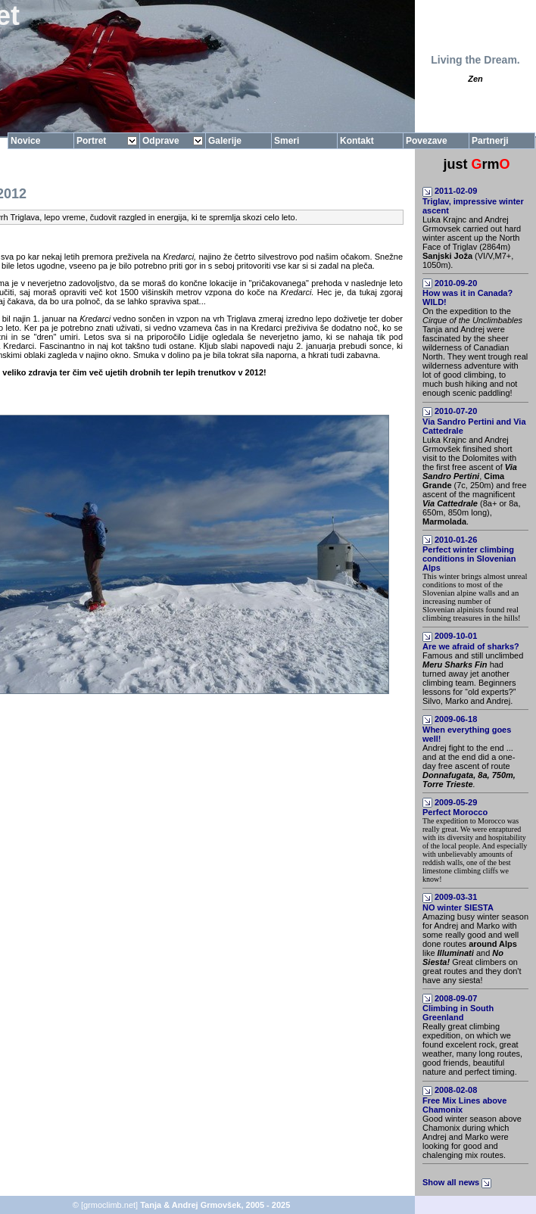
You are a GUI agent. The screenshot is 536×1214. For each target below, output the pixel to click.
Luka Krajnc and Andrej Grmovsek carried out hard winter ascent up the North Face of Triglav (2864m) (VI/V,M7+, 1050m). (471, 242)
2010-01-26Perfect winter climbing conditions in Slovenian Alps (469, 554)
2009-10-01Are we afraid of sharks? (470, 641)
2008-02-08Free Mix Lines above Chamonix (464, 1099)
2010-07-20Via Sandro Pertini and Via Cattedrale (474, 420)
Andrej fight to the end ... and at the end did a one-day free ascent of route (469, 766)
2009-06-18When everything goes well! (466, 728)
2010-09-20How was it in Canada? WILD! (467, 293)
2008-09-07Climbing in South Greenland (458, 1008)
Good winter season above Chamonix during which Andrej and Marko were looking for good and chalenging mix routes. (472, 1137)
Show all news (458, 1182)
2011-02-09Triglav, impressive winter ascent (473, 200)
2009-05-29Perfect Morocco (455, 807)
